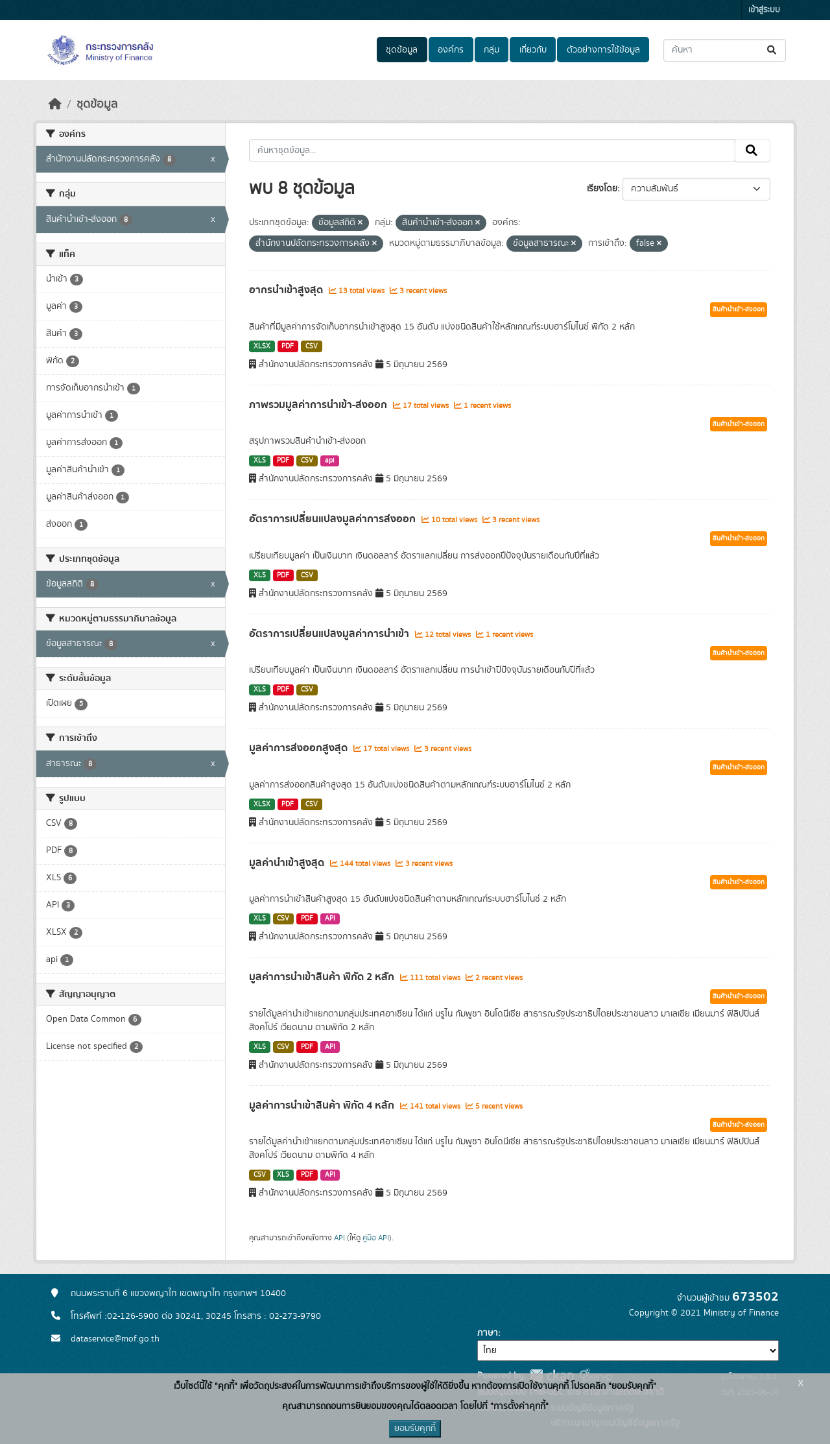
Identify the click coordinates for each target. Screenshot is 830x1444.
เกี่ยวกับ (533, 49)
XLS (260, 460)
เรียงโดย (602, 188)
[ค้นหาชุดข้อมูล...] (724, 50)
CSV (311, 346)
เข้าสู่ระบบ (764, 10)
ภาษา (487, 1333)
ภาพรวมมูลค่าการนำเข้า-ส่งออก (319, 404)
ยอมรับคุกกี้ (415, 1428)
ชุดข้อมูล (402, 49)
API (330, 918)
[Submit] (773, 50)
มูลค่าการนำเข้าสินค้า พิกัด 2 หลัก (323, 977)
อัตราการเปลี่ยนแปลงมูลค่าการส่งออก (333, 519)
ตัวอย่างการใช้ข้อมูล (603, 49)
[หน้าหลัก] (55, 104)
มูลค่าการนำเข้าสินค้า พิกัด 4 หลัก (323, 1105)
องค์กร (451, 49)
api (330, 460)
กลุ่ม (491, 49)
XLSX (262, 346)
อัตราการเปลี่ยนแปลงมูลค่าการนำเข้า (330, 633)
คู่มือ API (375, 1238)
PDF (287, 346)
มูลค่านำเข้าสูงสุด (288, 862)
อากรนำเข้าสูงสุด (287, 290)
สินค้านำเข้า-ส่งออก (739, 309)
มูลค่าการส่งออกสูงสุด (299, 748)
